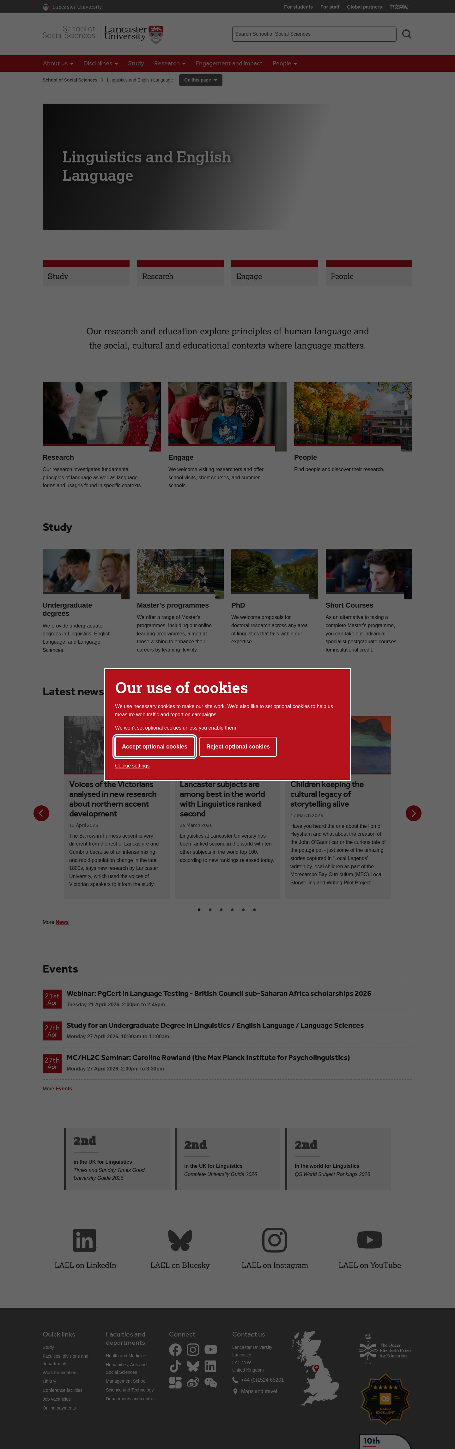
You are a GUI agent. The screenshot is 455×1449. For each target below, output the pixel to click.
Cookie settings (132, 765)
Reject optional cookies (238, 746)
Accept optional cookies (154, 746)
